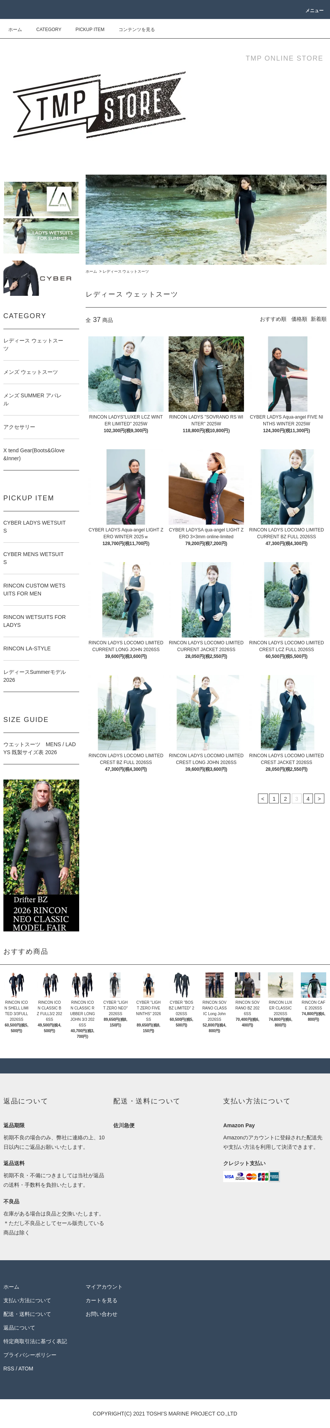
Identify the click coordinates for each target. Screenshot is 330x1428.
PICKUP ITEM (85, 29)
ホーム (15, 29)
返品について (19, 1328)
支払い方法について (27, 1300)
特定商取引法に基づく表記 (35, 1341)
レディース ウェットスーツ (126, 271)
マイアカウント (104, 1287)
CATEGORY (44, 29)
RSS (8, 1369)
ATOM (25, 1369)
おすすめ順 (273, 319)
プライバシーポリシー (29, 1355)
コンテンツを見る (132, 29)
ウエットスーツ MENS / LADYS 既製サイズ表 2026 (39, 748)
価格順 (299, 319)
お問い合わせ (101, 1314)
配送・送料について (27, 1314)
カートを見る (101, 1300)
